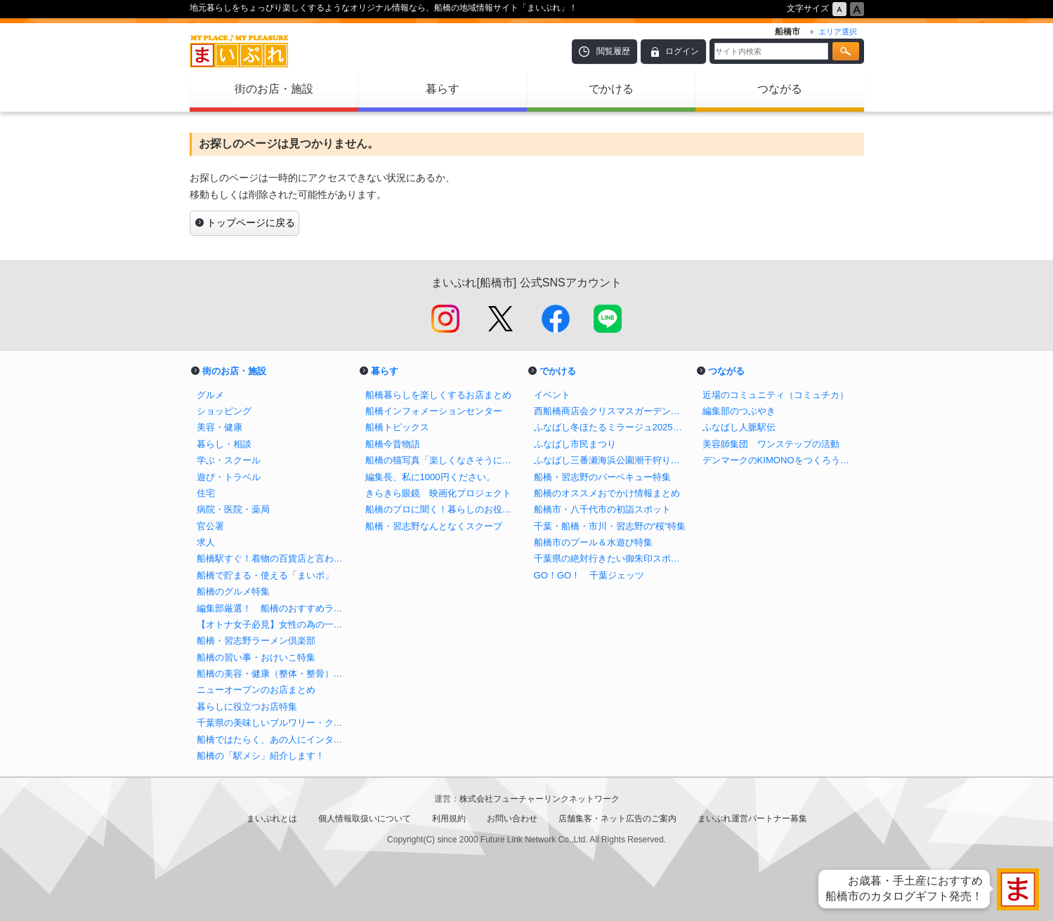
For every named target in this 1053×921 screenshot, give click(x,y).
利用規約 (449, 818)
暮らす (442, 89)
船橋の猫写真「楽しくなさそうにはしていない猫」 (442, 460)
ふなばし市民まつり (575, 444)
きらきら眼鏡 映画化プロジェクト (438, 493)
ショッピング (224, 411)
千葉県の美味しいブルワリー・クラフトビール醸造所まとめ (274, 722)
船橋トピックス (397, 427)
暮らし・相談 (224, 444)
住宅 (206, 493)
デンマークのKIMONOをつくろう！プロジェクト (779, 460)
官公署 (210, 526)
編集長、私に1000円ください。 (430, 477)
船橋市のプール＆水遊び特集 (593, 542)
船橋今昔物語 (392, 444)
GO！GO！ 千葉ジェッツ (589, 575)
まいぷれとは (272, 818)
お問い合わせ (512, 818)
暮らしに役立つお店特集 (247, 706)
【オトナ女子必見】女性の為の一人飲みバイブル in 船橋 (274, 624)
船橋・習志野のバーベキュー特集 (602, 477)
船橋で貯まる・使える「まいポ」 (265, 575)
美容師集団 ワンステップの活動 (770, 444)
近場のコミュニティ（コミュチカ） (775, 395)
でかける (611, 89)
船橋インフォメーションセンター (433, 411)
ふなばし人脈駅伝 (739, 427)
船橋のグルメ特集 (233, 591)
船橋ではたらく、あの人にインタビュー (274, 739)
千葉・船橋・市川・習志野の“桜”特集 (610, 526)
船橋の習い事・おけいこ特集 (256, 657)
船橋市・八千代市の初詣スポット (602, 509)
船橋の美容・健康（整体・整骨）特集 (274, 673)
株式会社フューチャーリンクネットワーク (539, 799)
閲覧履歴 (613, 51)
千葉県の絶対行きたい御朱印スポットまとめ (611, 558)
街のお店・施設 (274, 89)
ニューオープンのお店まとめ (256, 689)
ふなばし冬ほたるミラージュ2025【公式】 (611, 427)
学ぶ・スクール (229, 460)
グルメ (210, 395)
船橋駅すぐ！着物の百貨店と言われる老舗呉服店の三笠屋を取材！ (274, 558)
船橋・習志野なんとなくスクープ (433, 526)
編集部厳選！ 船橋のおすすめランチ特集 (274, 608)
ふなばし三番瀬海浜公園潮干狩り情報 (611, 460)
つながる (779, 89)
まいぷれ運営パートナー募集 (752, 818)
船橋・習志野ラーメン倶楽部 (256, 640)
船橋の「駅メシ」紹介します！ (261, 755)
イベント (552, 395)
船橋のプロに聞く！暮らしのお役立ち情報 (442, 509)
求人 (206, 542)
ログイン (682, 51)
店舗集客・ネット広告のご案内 (617, 818)
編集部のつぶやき (739, 411)
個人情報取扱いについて (364, 818)
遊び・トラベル (229, 477)
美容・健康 (219, 427)
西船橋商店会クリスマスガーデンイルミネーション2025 (611, 411)
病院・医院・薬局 (233, 509)
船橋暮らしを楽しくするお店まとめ (438, 395)
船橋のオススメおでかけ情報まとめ (607, 493)
